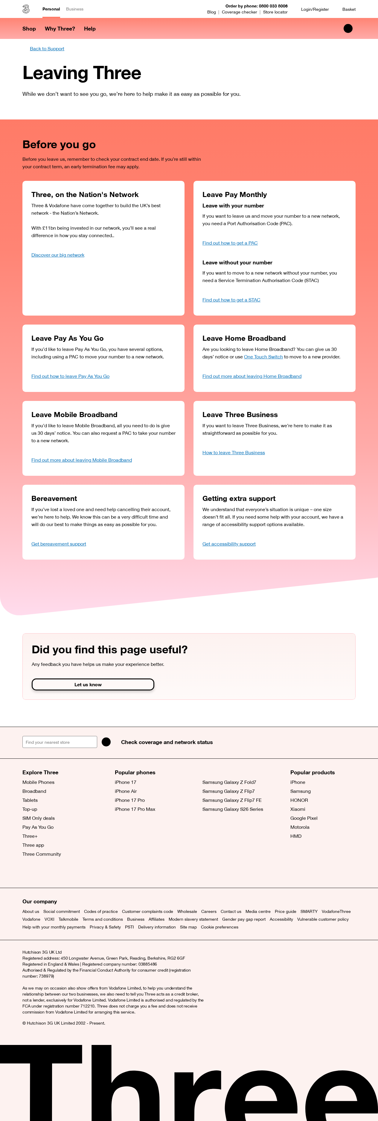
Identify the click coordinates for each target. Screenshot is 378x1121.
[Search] (106, 742)
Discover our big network (57, 254)
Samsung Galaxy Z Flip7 (228, 791)
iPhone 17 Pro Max (135, 809)
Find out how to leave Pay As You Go (70, 376)
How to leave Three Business (233, 452)
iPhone (297, 782)
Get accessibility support (229, 543)
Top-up (29, 809)
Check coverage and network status (167, 742)
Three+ (30, 836)
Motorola (300, 827)
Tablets (30, 800)
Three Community (41, 854)
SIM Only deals (38, 818)
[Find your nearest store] (59, 742)
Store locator (275, 12)
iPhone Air (126, 791)
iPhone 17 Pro (130, 800)
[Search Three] (348, 28)
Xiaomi (297, 809)
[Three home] (26, 9)
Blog (211, 12)
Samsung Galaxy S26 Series (232, 809)
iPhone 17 (125, 782)
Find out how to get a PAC (230, 243)
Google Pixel (304, 818)
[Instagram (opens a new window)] (55, 873)
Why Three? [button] (60, 28)
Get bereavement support (58, 543)
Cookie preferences (219, 927)
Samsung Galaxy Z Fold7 (229, 782)
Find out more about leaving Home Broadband (251, 376)
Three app (33, 845)
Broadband (34, 791)
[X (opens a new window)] (28, 873)
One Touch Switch (263, 356)
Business (74, 9)
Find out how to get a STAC (231, 299)
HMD (295, 836)
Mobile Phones (38, 782)
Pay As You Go (38, 827)
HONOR (299, 800)
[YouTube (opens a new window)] (69, 873)
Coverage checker (239, 12)
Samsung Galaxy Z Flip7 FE (232, 800)
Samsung (300, 791)
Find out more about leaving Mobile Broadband (81, 460)
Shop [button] (29, 28)
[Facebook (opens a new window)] (42, 873)
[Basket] (345, 9)
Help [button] (90, 28)
